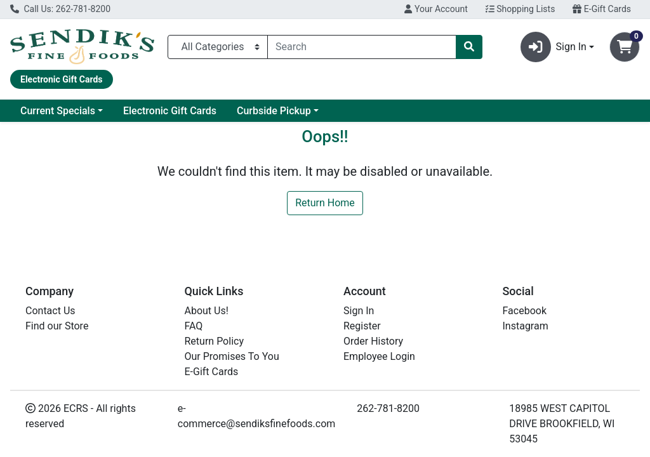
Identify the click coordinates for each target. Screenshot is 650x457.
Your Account (435, 9)
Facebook (525, 311)
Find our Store (56, 326)
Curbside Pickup (274, 111)
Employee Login (379, 356)
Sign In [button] (554, 47)
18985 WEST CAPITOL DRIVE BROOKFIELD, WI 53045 (561, 423)
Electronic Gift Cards (169, 111)
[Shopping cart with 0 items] (624, 47)
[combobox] (361, 47)
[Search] (361, 47)
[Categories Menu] (218, 47)
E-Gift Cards (602, 9)
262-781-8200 (388, 408)
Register (362, 326)
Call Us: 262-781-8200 (60, 9)
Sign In (358, 311)
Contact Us (50, 311)
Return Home (325, 203)
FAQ (194, 326)
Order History (373, 341)
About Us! (207, 311)
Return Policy (214, 341)
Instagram (525, 326)
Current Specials (57, 111)
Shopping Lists (520, 9)
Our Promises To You (232, 356)
